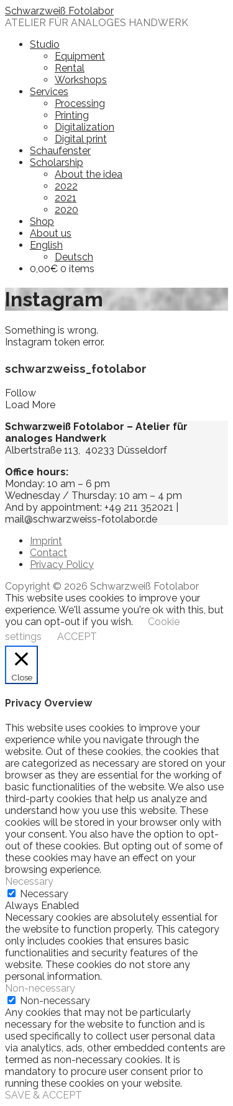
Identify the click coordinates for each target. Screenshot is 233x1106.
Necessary (44, 894)
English (46, 245)
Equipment (80, 56)
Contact (48, 553)
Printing (72, 115)
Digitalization (84, 127)
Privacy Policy (62, 564)
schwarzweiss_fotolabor (76, 368)
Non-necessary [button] (40, 988)
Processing (80, 103)
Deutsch (74, 257)
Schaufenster (60, 151)
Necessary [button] (29, 881)
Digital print (81, 139)
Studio (45, 44)
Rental (70, 68)
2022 (66, 186)
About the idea (88, 174)
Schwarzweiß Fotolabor (59, 11)
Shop (42, 221)
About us (50, 233)
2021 (65, 198)
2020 (66, 210)
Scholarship (56, 162)
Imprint (46, 541)
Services (49, 92)
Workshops (81, 80)
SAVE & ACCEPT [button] (43, 1095)
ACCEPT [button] (77, 636)
